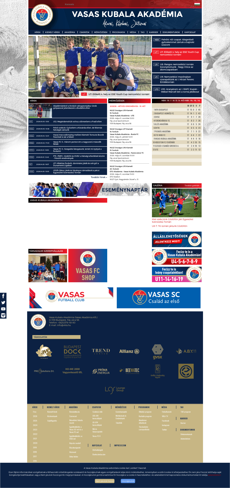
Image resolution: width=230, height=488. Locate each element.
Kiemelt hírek (52, 411)
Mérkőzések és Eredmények (121, 417)
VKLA (31, 129)
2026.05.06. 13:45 (35, 116)
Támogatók (40, 337)
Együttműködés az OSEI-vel (75, 437)
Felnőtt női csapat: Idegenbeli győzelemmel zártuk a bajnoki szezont (173, 42)
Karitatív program (145, 416)
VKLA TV (165, 416)
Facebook (165, 420)
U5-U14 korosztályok (97, 423)
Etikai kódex (73, 456)
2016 (35, 461)
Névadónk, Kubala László (76, 421)
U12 (31, 121)
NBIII (164, 100)
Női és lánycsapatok (97, 430)
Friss (34, 411)
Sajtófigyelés (52, 420)
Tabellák (119, 422)
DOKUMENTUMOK (171, 32)
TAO (143, 32)
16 (173, 100)
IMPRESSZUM (120, 445)
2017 (35, 456)
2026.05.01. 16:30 (42, 150)
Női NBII (185, 100)
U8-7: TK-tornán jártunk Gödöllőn (169, 226)
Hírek (33, 100)
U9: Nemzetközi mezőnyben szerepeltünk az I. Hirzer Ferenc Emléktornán (173, 79)
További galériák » (192, 185)
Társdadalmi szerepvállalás (144, 428)
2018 (35, 452)
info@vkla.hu (64, 325)
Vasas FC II (96, 436)
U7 (30, 164)
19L (191, 100)
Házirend (72, 452)
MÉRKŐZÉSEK (101, 32)
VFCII (31, 150)
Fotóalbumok (166, 411)
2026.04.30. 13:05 (42, 171)
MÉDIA (133, 32)
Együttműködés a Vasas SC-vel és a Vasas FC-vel (76, 429)
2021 (35, 438)
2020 (35, 443)
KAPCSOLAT (190, 32)
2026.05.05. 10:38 (42, 129)
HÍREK (38, 32)
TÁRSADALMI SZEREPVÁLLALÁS (46, 251)
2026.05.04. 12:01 (42, 136)
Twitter (164, 429)
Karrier (183, 423)
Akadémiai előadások (143, 421)
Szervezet (73, 416)
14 (179, 100)
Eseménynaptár (121, 411)
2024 (35, 425)
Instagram (165, 425)
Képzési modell (75, 443)
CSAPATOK (84, 32)
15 (176, 100)
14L (198, 100)
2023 (35, 429)
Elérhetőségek (98, 450)
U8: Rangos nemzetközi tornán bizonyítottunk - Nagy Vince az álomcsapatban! (173, 67)
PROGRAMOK (118, 32)
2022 (35, 434)
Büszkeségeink (74, 447)
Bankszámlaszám (99, 454)
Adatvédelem (214, 475)
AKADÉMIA (69, 32)
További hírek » (99, 177)
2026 (35, 416)
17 (171, 100)
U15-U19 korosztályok (97, 417)
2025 (35, 420)
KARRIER (153, 32)
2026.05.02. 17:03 (42, 143)
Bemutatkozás (74, 411)
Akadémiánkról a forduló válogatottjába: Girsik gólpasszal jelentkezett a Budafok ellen (75, 107)
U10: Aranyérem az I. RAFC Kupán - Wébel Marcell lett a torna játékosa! (176, 90)
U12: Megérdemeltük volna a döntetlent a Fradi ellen (77, 121)
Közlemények (52, 416)
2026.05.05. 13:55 (42, 121)
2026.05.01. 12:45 (42, 157)
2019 (35, 447)
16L (195, 100)
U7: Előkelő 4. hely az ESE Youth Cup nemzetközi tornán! (176, 53)
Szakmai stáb (97, 411)
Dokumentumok (186, 434)
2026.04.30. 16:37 (42, 164)
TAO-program (186, 411)
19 (168, 100)
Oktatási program (145, 411)
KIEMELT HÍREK (52, 32)
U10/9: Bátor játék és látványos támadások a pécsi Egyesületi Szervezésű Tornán (76, 171)
